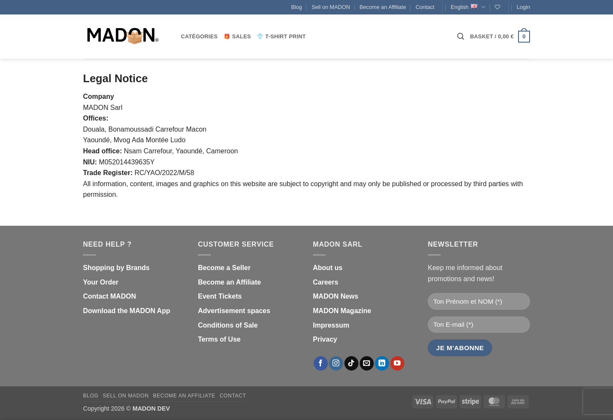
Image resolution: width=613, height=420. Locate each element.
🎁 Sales (237, 36)
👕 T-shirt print (281, 36)
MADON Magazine (342, 310)
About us (327, 267)
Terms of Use (219, 339)
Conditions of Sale (228, 325)
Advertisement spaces (234, 310)
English (468, 7)
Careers (325, 282)
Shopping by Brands (116, 267)
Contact (424, 7)
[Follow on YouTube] (397, 363)
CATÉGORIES (199, 36)
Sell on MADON (331, 7)
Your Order (100, 282)
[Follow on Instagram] (336, 363)
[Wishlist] (497, 7)
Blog (296, 7)
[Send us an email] (367, 363)
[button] (523, 7)
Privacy (325, 339)
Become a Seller (224, 267)
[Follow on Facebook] (321, 363)
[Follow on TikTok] (351, 363)
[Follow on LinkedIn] (382, 363)
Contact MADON (109, 296)
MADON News (335, 296)
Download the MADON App (126, 310)
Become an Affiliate (383, 7)
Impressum (331, 325)
